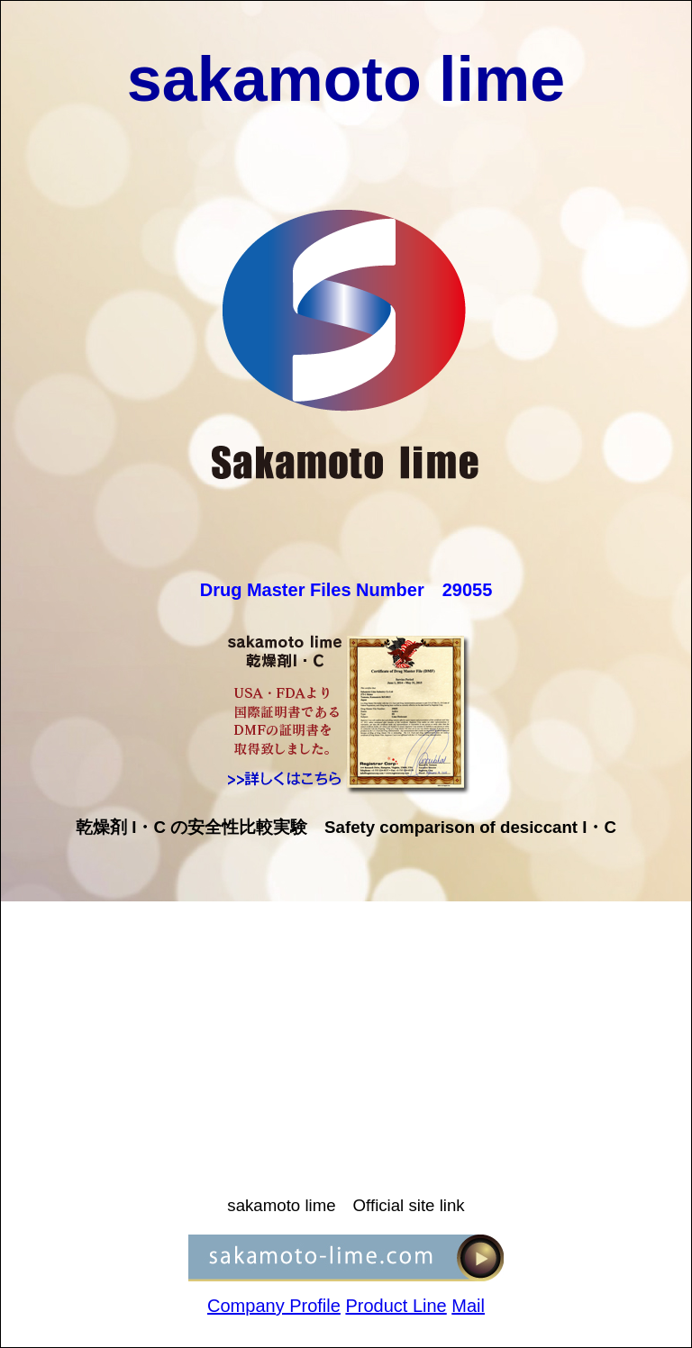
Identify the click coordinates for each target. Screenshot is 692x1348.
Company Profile (274, 1306)
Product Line (395, 1306)
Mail (468, 1306)
